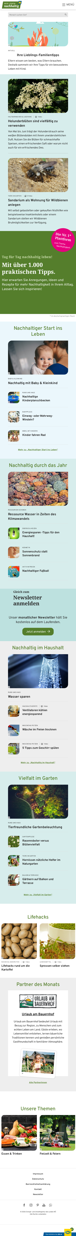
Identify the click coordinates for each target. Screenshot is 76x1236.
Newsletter (38, 1194)
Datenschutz (38, 1179)
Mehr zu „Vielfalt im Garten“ (38, 895)
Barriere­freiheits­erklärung (38, 1184)
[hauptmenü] (68, 5)
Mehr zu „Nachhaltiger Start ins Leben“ (38, 449)
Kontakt (38, 1189)
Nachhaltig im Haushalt (38, 648)
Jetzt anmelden (36, 632)
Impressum (38, 1174)
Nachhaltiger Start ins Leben (38, 331)
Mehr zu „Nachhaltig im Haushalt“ (38, 762)
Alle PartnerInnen (38, 1082)
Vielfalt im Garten (38, 778)
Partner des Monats (38, 985)
